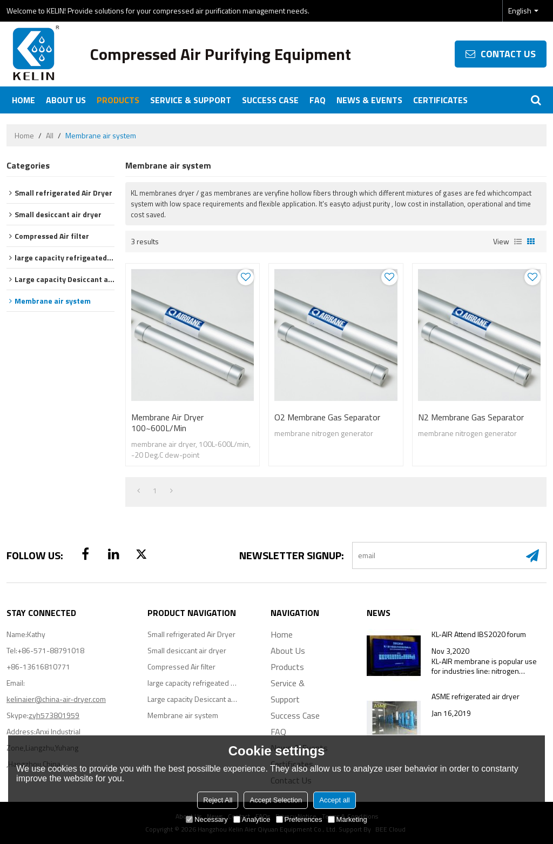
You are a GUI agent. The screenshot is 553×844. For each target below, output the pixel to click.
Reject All (217, 800)
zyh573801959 (54, 715)
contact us (508, 53)
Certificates (440, 99)
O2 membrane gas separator (327, 417)
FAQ (317, 99)
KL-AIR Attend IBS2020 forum (478, 634)
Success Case (270, 99)
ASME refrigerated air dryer (475, 696)
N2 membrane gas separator (471, 417)
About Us (66, 99)
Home (23, 99)
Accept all (334, 800)
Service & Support (190, 99)
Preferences (299, 819)
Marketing (347, 819)
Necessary (206, 819)
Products (118, 99)
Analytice (252, 819)
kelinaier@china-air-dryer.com (56, 699)
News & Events (369, 99)
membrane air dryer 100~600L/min (167, 422)
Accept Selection (275, 800)
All (49, 135)
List (517, 241)
